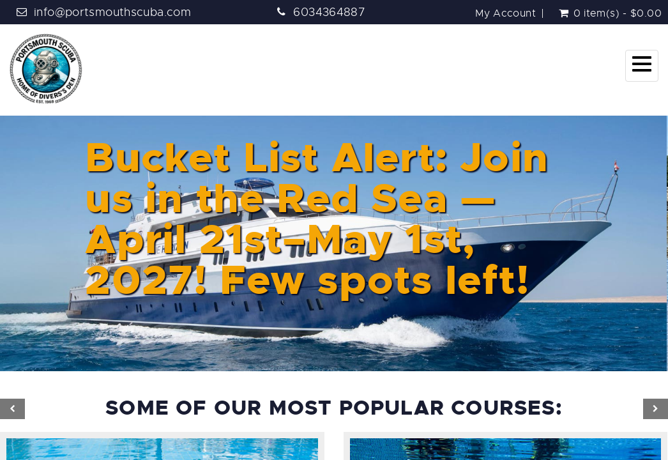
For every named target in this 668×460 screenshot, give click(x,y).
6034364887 (329, 12)
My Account (505, 13)
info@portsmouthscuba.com (112, 12)
